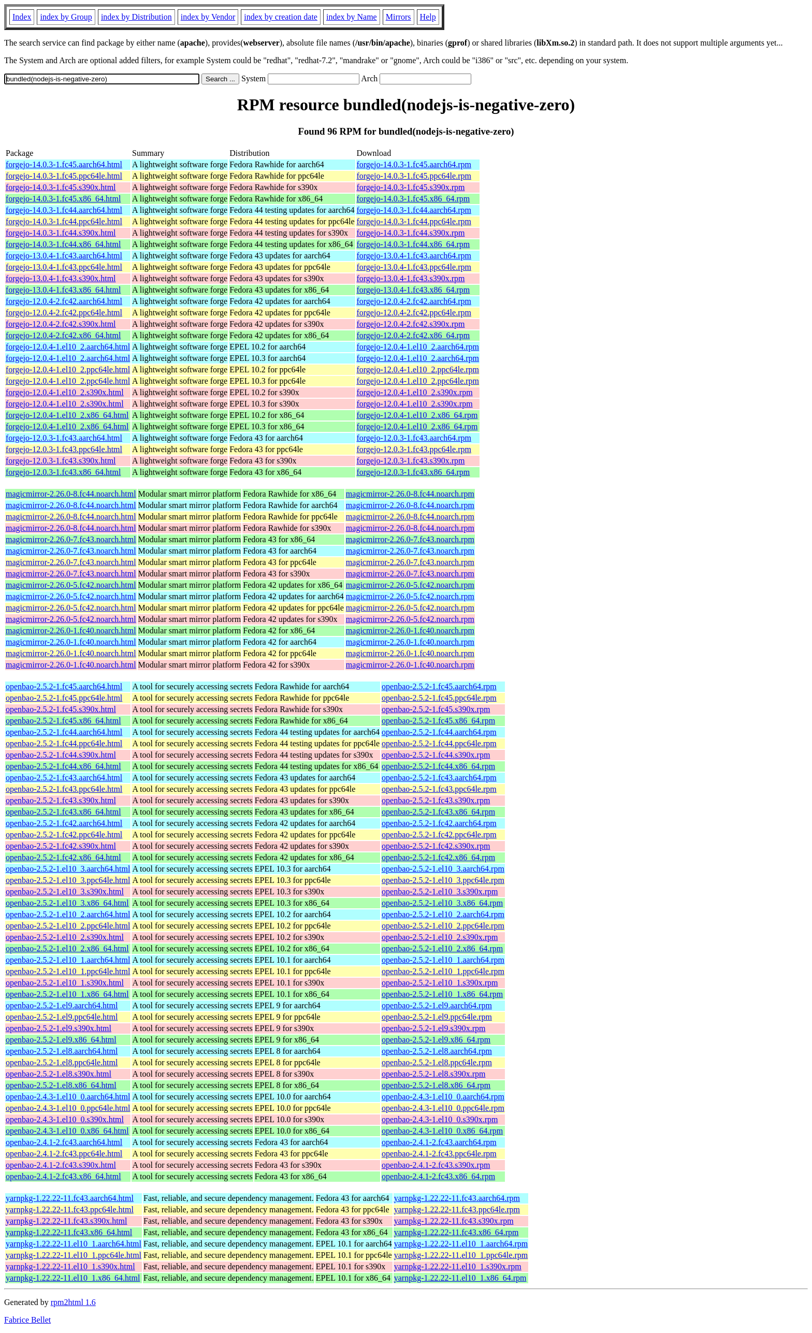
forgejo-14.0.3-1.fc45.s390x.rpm (411, 187)
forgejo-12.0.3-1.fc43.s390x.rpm (411, 460)
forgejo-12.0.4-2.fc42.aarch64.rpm (414, 301)
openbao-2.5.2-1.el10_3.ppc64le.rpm (443, 880)
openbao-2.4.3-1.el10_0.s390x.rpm (440, 1119)
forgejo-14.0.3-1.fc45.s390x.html (61, 187)
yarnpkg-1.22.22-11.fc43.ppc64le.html (70, 1209)
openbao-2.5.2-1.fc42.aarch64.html (64, 823)
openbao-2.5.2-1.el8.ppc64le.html (62, 1062)
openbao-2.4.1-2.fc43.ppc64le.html (64, 1153)
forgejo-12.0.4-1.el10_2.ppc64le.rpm (418, 369)
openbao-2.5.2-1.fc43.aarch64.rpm (439, 777)
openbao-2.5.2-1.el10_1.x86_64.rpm (442, 994)
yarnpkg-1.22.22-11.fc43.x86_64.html (69, 1232)
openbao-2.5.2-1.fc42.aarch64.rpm (439, 823)
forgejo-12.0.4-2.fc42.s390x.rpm (411, 324)
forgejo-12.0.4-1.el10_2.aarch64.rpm (418, 346)
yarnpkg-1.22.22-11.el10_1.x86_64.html (73, 1277)
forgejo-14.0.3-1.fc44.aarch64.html (64, 210)
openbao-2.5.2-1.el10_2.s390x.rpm (440, 937)
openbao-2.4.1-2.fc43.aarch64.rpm (439, 1142)
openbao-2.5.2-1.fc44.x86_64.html (63, 766)
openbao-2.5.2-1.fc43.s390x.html (61, 800)
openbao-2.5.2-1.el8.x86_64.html (61, 1085)
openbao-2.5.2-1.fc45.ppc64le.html (64, 697)
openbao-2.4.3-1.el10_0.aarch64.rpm (443, 1096)
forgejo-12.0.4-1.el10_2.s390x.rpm (415, 392)
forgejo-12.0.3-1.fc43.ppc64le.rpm (414, 449)
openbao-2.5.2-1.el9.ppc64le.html (62, 1016)
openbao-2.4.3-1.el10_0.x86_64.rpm (442, 1130)
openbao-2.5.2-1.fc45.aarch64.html (64, 686)
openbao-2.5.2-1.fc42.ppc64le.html (64, 834)
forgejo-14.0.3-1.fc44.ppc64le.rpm (414, 221)
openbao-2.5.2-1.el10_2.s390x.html (65, 937)
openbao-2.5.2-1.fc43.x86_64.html (63, 811)
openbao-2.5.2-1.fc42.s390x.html (61, 846)
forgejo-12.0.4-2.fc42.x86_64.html (63, 335)
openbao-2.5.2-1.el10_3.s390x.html (65, 891)
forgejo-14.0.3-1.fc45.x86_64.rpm (413, 198)
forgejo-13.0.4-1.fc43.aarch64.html (64, 255)
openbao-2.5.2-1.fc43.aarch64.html (64, 777)
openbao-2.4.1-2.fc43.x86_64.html (63, 1176)
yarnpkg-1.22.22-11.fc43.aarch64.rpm (457, 1198)
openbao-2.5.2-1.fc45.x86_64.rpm (438, 720)
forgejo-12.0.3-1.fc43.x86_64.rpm (413, 472)
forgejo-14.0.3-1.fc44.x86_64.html (63, 244)
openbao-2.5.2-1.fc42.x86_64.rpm (438, 857)
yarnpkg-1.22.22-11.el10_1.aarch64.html (73, 1243)
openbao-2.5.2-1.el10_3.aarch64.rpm (443, 868)
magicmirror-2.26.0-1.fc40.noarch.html (71, 630)
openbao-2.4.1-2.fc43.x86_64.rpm (438, 1176)
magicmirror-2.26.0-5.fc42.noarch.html (71, 585)
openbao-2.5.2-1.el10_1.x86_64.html (67, 994)
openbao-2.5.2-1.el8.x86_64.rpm (436, 1085)
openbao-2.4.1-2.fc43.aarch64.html (64, 1142)
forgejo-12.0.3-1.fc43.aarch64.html (64, 437)
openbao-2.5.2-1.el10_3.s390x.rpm (440, 891)
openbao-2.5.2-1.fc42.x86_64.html (63, 857)
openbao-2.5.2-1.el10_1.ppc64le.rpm (443, 971)
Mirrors (398, 16)
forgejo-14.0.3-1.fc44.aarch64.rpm (414, 210)
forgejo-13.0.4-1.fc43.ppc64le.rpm (414, 267)
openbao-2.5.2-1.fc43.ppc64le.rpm (439, 789)
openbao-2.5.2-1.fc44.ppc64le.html (64, 743)
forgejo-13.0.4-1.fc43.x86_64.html (63, 289)
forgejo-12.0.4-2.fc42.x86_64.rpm (413, 335)
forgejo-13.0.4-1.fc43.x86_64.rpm (413, 289)
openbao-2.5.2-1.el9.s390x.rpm (433, 1028)
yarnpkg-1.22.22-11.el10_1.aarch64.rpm (461, 1243)
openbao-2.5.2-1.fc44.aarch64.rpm (439, 732)
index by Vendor (208, 16)
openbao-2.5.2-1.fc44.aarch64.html (64, 732)
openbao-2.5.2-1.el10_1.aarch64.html (68, 959)
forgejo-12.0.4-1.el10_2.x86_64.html (67, 415)
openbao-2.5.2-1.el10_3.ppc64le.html (68, 880)
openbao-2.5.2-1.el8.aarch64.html (62, 1051)
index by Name (351, 16)
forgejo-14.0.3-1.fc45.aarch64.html (64, 164)
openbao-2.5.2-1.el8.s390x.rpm (433, 1073)
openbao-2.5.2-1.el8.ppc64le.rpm (437, 1062)
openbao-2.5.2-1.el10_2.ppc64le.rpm (443, 925)
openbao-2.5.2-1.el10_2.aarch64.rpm (443, 914)
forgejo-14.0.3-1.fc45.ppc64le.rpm (414, 175)
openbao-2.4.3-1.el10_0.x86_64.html (67, 1130)
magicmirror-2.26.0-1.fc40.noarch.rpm (410, 630)
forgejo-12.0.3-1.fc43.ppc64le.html (64, 449)
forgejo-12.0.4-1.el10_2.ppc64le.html (68, 369)
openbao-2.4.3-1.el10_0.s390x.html (65, 1119)
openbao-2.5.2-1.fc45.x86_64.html (63, 720)
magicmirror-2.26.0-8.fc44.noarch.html (71, 493)
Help (428, 16)
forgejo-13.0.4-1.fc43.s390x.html (61, 278)
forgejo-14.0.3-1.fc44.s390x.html (61, 232)
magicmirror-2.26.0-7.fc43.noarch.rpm (410, 539)
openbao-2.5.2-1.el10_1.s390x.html (65, 982)
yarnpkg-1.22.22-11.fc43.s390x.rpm (454, 1220)
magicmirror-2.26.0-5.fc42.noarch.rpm (410, 585)
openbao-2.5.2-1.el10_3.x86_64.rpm (442, 903)
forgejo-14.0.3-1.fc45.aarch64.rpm (414, 164)
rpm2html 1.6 (73, 1302)
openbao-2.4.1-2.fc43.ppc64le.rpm (439, 1153)
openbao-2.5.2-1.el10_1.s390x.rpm (440, 982)
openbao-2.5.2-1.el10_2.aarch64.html (68, 914)
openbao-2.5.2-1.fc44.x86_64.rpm (438, 766)
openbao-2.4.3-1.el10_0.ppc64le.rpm (443, 1108)
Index (21, 16)
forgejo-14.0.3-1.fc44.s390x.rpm (411, 232)
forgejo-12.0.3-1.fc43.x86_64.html (63, 472)
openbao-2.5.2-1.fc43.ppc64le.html (64, 789)
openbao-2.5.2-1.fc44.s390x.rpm (436, 754)
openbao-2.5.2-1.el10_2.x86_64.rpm (442, 948)
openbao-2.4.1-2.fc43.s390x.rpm (436, 1165)
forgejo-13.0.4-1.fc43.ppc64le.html (64, 267)
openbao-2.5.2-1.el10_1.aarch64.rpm (443, 959)
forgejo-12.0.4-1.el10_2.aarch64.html (68, 346)
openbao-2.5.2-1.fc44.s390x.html (61, 754)
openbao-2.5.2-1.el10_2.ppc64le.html (68, 925)
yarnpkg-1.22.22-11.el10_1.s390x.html (70, 1266)
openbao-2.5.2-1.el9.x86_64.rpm (436, 1039)
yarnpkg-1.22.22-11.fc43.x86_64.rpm (456, 1232)
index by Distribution (136, 16)
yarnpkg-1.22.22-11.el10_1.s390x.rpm (457, 1266)
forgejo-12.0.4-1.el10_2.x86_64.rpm (417, 415)
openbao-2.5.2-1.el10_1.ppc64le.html (68, 971)
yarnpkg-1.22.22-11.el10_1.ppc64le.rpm (461, 1255)
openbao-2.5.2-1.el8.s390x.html (58, 1073)
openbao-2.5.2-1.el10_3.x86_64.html (67, 903)
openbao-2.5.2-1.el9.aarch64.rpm (437, 1005)
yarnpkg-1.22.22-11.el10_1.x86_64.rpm (460, 1277)
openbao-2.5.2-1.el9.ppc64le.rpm (437, 1016)
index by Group (66, 16)
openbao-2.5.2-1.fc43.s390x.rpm (436, 800)
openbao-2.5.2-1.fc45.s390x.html (61, 709)
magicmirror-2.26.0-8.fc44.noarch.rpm (410, 493)
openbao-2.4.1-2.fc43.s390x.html (61, 1165)
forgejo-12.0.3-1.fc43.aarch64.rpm (414, 437)
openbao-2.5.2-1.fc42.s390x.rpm (436, 846)
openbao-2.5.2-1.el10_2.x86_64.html (67, 948)
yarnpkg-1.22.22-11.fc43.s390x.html (66, 1220)
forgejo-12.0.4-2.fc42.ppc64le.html (64, 312)
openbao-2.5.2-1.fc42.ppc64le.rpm (439, 834)
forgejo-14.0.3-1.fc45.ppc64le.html (64, 175)
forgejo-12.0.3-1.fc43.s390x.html (61, 460)
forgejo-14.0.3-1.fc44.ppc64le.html (64, 221)
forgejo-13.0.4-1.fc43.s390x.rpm (411, 278)
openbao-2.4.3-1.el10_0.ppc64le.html (68, 1108)
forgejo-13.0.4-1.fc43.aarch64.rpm (414, 255)
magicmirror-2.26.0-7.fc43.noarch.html (71, 539)
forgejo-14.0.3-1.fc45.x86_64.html (63, 198)
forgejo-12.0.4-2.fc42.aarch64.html (64, 301)
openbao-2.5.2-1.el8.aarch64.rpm (437, 1051)
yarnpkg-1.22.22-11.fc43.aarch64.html (70, 1198)
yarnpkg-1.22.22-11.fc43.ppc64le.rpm (457, 1209)
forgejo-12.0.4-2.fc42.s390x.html (61, 324)
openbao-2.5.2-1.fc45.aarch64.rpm (439, 686)
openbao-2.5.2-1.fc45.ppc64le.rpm (439, 697)
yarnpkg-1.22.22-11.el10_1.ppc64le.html (73, 1255)
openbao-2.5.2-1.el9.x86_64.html (61, 1039)
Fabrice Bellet (27, 1319)
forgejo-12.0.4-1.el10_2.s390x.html (65, 392)
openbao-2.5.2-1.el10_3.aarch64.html (68, 868)
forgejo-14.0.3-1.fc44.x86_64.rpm (413, 244)
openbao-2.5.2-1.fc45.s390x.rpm (436, 709)
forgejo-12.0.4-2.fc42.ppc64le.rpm (414, 312)
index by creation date (280, 16)
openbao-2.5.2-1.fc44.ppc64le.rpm (439, 743)
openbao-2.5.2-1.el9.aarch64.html (62, 1005)
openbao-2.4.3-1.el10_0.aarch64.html (68, 1096)
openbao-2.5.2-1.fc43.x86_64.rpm (438, 811)
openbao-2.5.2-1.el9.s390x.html (58, 1028)
